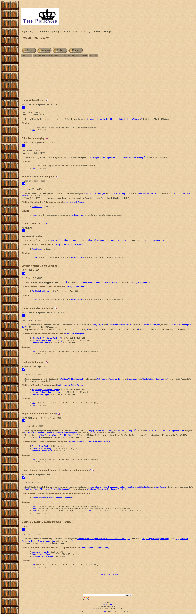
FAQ (35, 55)
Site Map (70, 55)
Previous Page (81, 55)
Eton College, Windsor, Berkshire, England (57, 435)
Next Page (93, 55)
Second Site (103, 612)
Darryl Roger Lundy (77, 215)
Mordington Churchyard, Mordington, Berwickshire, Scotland (112, 489)
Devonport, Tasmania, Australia (155, 240)
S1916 (34, 215)
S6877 (34, 508)
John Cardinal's (96, 612)
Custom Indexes (45, 55)
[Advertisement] (108, 79)
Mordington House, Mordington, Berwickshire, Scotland (46, 489)
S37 (33, 127)
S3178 (34, 511)
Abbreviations (59, 55)
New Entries (26, 55)
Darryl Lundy (107, 604)
